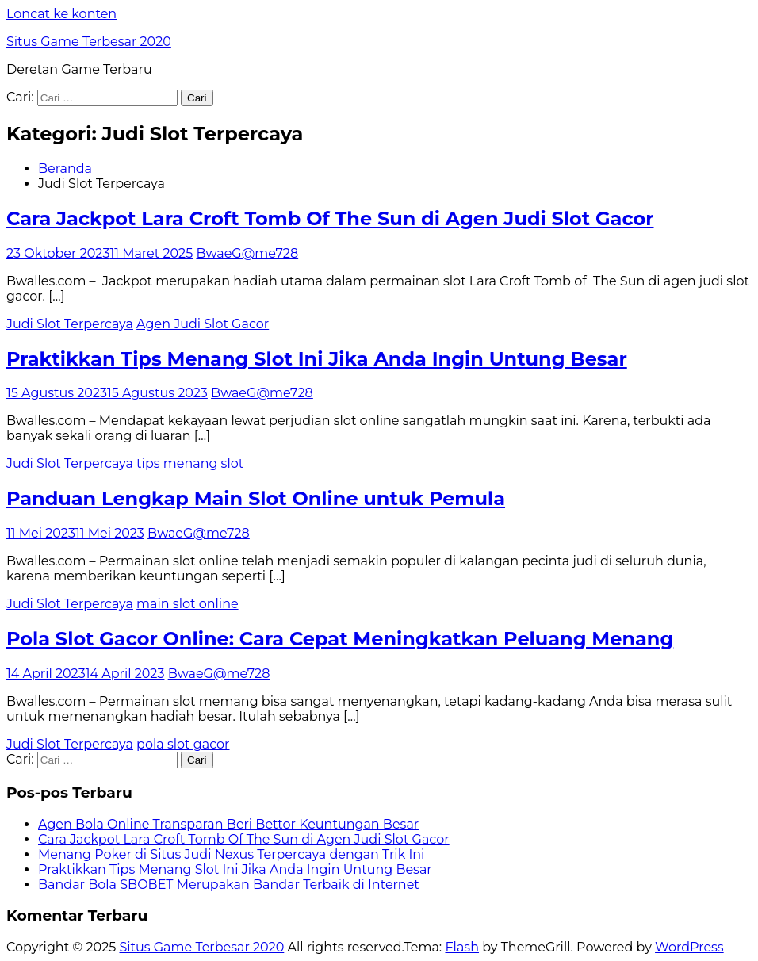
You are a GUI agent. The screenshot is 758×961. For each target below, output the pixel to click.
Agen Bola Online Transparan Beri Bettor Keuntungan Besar (228, 824)
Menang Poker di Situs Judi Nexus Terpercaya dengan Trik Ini (231, 854)
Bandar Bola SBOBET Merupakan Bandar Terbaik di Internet (228, 884)
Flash (462, 947)
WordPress (689, 947)
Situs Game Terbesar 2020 (88, 41)
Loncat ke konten (61, 13)
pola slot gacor (182, 744)
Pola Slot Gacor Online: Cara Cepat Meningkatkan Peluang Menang (339, 638)
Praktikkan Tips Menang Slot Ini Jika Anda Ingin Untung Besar (316, 358)
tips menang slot (189, 463)
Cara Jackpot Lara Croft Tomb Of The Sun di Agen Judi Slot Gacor (330, 218)
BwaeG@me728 (247, 253)
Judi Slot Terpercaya (69, 323)
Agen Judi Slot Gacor (202, 323)
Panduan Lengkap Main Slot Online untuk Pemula (255, 498)
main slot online (187, 603)
